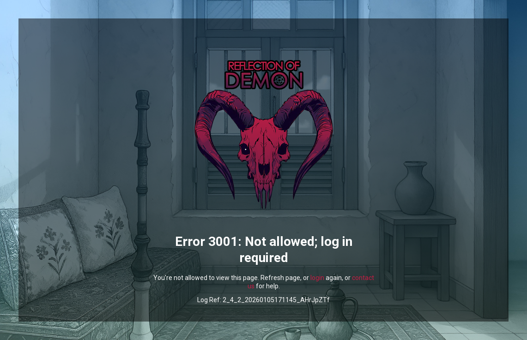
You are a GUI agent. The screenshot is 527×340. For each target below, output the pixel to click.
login (317, 277)
